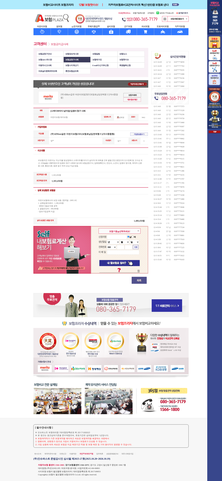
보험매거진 (97, 59)
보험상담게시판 (139, 13)
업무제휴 (99, 453)
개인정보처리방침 (86, 453)
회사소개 (37, 453)
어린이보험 (42, 26)
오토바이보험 (163, 26)
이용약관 (72, 453)
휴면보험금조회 (71, 71)
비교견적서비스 (124, 13)
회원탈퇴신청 (125, 65)
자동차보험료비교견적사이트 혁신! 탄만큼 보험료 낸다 (138, 5)
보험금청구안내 (44, 54)
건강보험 (128, 26)
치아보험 (145, 26)
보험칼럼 (96, 54)
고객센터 (150, 13)
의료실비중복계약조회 (47, 71)
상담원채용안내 (112, 453)
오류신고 (62, 453)
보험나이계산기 (71, 65)
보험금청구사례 (71, 59)
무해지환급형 (94, 26)
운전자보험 (76, 26)
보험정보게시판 (71, 54)
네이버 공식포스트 (165, 13)
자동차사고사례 (44, 65)
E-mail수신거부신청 (100, 65)
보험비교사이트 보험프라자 (58, 5)
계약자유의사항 (50, 453)
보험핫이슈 (124, 59)
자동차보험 (180, 26)
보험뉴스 (123, 54)
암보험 (59, 26)
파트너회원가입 (127, 453)
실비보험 (111, 26)
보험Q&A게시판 (45, 59)
